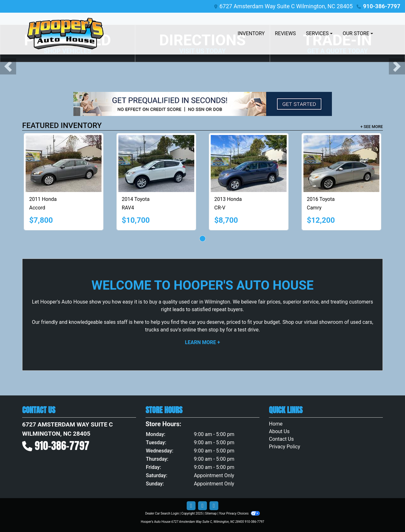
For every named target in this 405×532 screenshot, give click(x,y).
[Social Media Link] (213, 505)
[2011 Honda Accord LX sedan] (63, 163)
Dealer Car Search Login (162, 513)
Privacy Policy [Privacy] (284, 447)
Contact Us (281, 439)
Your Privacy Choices (239, 513)
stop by (217, 330)
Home (276, 424)
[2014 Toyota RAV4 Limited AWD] (156, 163)
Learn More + (202, 342)
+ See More (371, 126)
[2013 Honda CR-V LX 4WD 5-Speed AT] (248, 163)
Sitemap (211, 513)
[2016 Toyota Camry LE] (341, 163)
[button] (8, 66)
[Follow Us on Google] (202, 505)
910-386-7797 (381, 6)
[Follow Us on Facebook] (191, 505)
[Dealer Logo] (65, 33)
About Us (279, 431)
